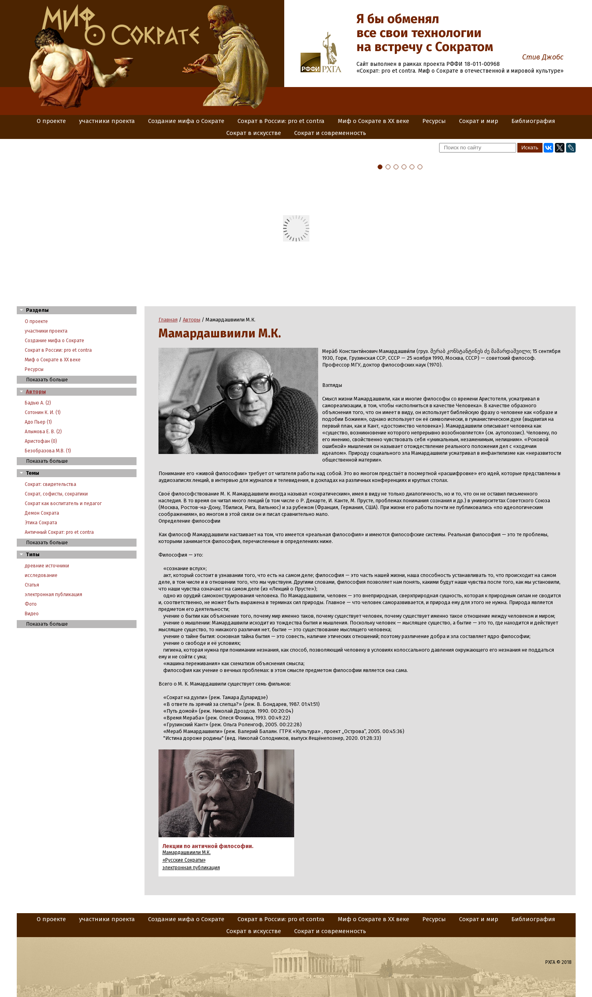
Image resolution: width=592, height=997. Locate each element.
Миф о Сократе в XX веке (373, 121)
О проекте (51, 121)
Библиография (533, 121)
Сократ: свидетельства (50, 484)
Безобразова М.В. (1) (48, 451)
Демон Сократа (42, 513)
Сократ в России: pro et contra (281, 121)
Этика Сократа (41, 522)
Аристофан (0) (41, 441)
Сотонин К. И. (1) (43, 412)
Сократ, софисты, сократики (56, 494)
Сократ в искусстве (253, 133)
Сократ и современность (330, 133)
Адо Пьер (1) (38, 422)
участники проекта (107, 121)
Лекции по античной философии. (207, 846)
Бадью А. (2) (38, 403)
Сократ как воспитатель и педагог (63, 503)
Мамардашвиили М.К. (186, 852)
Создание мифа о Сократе (186, 121)
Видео (32, 613)
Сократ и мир (478, 121)
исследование (41, 575)
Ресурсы (434, 121)
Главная (168, 320)
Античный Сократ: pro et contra (59, 532)
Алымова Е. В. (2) (43, 431)
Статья (32, 585)
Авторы (36, 391)
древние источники (47, 566)
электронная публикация (53, 594)
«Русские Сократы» (184, 860)
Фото (31, 604)
